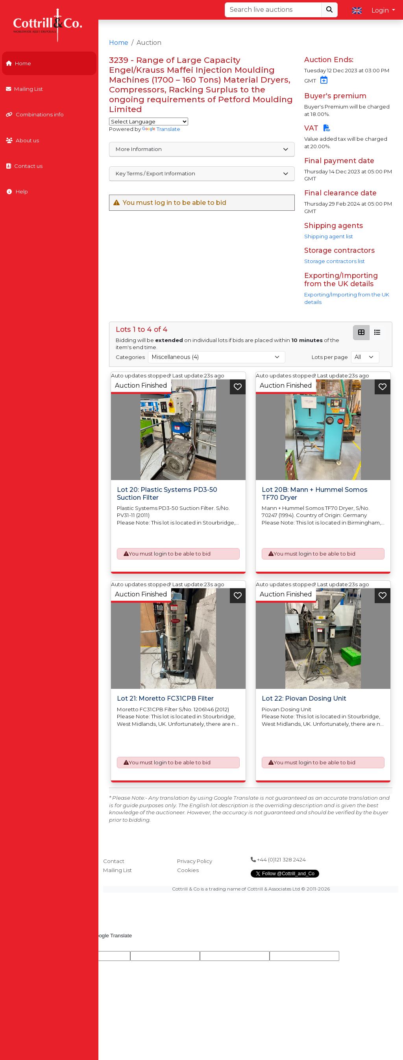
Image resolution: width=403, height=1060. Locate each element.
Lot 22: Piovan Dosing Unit (304, 698)
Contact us (24, 166)
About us (22, 140)
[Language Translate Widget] (148, 121)
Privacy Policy (194, 861)
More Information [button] (202, 149)
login (160, 553)
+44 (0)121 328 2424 (278, 859)
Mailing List (24, 89)
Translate (161, 129)
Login (381, 10)
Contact (113, 861)
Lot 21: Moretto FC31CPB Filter (165, 698)
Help (17, 191)
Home (18, 63)
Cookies (188, 870)
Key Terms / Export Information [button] (202, 173)
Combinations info (35, 114)
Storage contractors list (334, 261)
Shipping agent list (328, 236)
